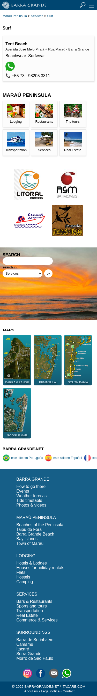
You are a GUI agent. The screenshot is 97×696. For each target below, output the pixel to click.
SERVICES (26, 594)
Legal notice (50, 691)
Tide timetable (29, 500)
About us (31, 691)
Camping (24, 582)
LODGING (25, 556)
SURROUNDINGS (33, 632)
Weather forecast (32, 496)
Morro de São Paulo (34, 658)
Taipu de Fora (29, 529)
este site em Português (23, 458)
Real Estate (27, 615)
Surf (50, 16)
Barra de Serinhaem (34, 640)
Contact (68, 691)
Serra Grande (28, 653)
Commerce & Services (36, 620)
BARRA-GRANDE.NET (23, 448)
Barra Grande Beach (35, 534)
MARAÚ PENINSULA (36, 517)
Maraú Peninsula (15, 16)
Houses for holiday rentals (40, 568)
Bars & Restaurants (34, 601)
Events (22, 491)
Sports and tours (31, 606)
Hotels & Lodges (31, 563)
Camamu (24, 644)
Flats (20, 572)
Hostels (23, 577)
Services (37, 16)
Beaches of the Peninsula (39, 525)
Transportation (29, 611)
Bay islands (27, 539)
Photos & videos (31, 505)
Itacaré (22, 649)
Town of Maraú (29, 543)
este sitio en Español (63, 458)
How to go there (31, 486)
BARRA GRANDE (32, 479)
